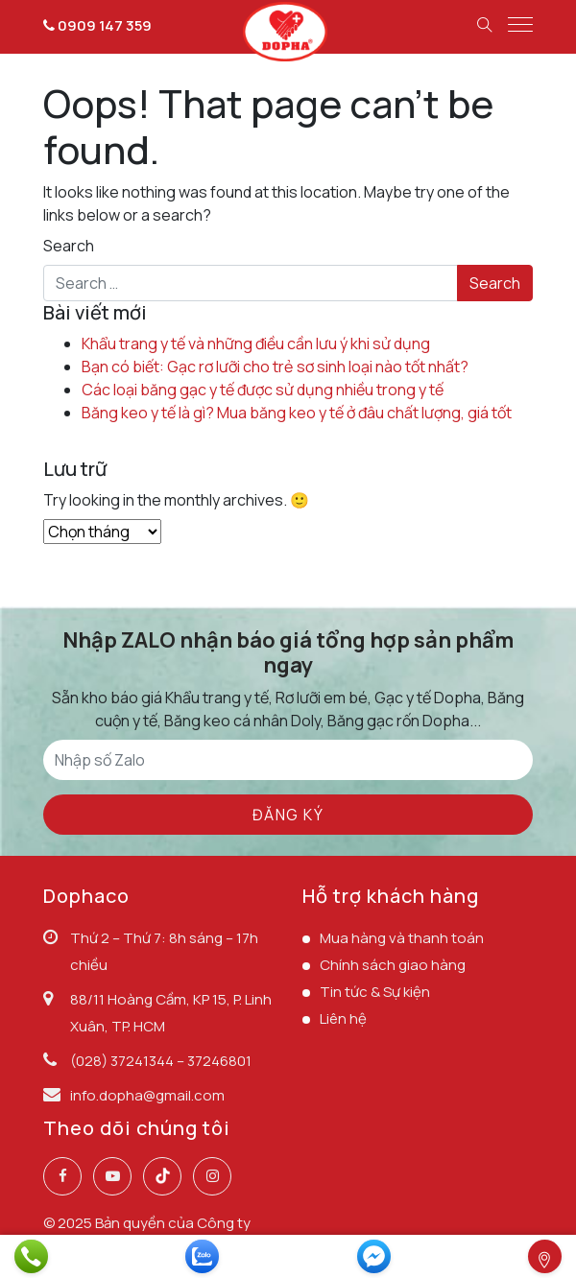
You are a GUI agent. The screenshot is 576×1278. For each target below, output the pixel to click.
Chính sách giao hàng (393, 965)
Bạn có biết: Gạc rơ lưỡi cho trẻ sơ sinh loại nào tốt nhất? (275, 366)
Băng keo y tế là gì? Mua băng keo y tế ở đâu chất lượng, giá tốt (297, 412)
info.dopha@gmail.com (147, 1095)
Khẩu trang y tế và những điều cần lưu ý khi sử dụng (256, 343)
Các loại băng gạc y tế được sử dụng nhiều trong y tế (263, 389)
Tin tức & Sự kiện (375, 992)
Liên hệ (343, 1018)
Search (68, 245)
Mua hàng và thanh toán (402, 938)
